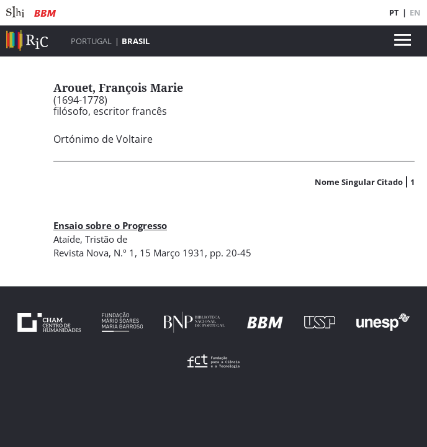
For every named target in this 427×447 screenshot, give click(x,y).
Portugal (91, 41)
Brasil (136, 41)
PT (394, 12)
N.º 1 (124, 252)
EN (415, 12)
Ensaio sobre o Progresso (110, 225)
